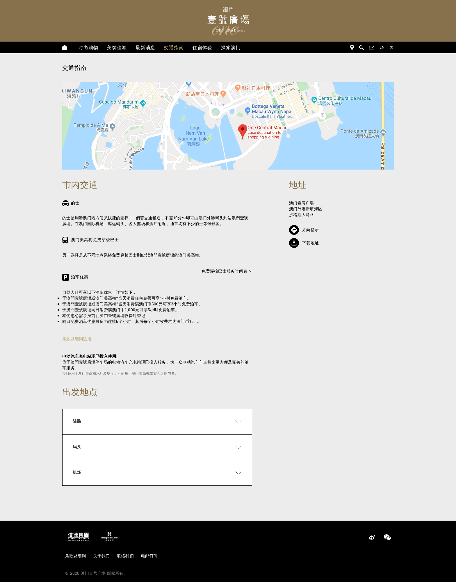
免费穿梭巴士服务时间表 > (227, 271)
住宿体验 (202, 47)
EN (382, 47)
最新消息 (145, 47)
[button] (157, 421)
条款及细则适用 (76, 338)
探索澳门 (231, 47)
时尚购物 (88, 47)
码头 (77, 446)
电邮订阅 (149, 555)
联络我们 (125, 555)
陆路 (77, 421)
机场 (77, 472)
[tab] (157, 421)
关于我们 (101, 555)
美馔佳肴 (117, 47)
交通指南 (174, 47)
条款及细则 (75, 555)
